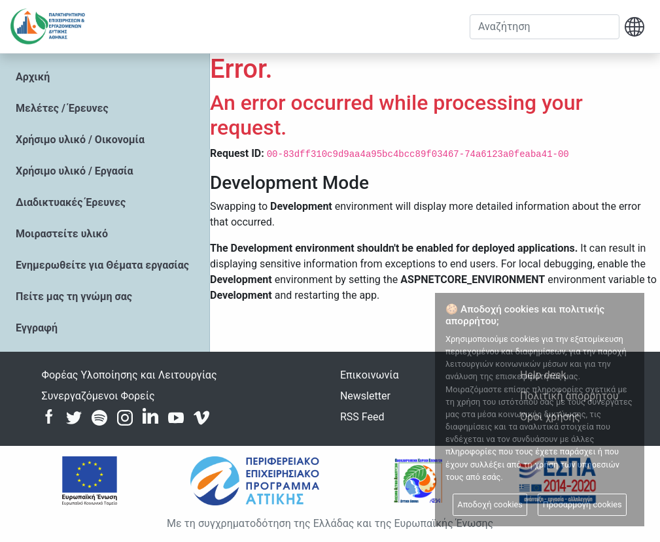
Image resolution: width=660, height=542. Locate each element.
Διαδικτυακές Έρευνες (71, 202)
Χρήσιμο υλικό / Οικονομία (80, 139)
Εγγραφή (37, 328)
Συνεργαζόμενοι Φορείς (98, 396)
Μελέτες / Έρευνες (62, 108)
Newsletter (365, 396)
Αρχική (33, 77)
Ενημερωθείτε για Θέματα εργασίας (102, 265)
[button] (634, 27)
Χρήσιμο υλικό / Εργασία (74, 171)
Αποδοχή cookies (490, 504)
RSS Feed (362, 417)
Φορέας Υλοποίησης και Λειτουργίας (129, 375)
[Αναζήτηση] (544, 26)
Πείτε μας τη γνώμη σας (74, 296)
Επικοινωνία (369, 375)
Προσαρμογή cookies (582, 504)
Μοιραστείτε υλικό (62, 234)
